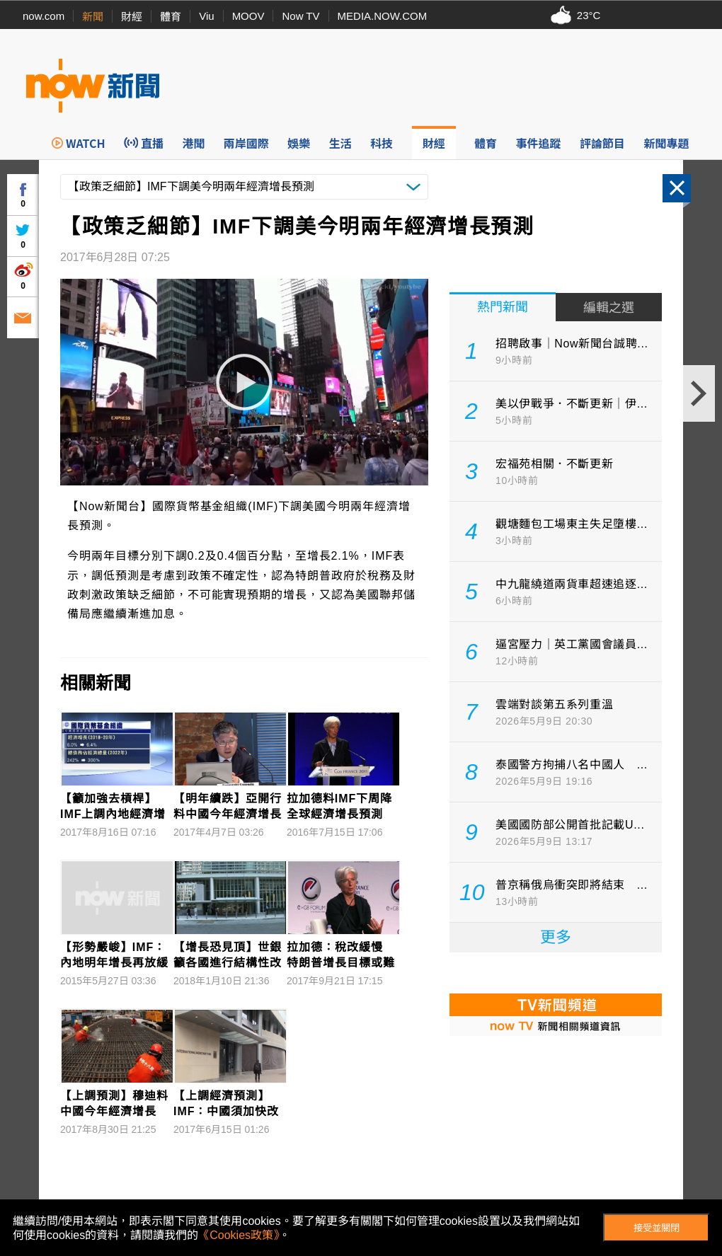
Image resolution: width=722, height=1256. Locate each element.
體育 (170, 17)
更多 (555, 937)
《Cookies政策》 (238, 1235)
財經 (131, 17)
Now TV (300, 16)
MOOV (248, 16)
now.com (43, 16)
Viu (206, 16)
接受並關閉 (657, 1228)
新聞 (92, 17)
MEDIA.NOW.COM (383, 16)
